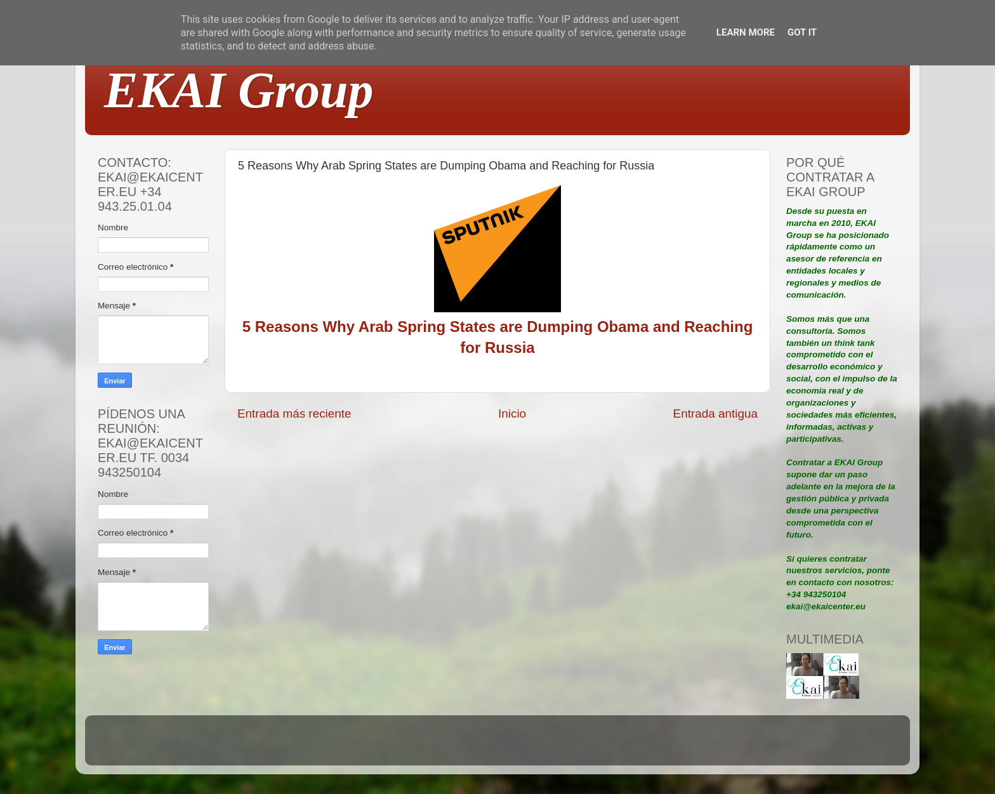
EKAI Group (239, 90)
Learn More (745, 32)
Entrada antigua (715, 413)
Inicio (512, 413)
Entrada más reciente (294, 413)
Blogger (580, 746)
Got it (802, 32)
